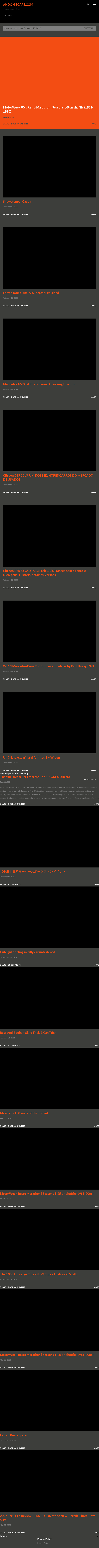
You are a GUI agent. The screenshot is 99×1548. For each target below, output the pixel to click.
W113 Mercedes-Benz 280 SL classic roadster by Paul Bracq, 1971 (48, 666)
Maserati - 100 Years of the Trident (24, 1113)
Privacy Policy (42, 1543)
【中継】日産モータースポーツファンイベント (33, 871)
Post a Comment (19, 124)
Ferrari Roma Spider (14, 1435)
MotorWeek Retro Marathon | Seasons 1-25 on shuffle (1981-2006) (47, 1193)
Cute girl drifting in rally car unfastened (27, 952)
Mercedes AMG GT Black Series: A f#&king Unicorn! (39, 384)
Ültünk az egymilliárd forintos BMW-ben (31, 757)
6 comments (14, 884)
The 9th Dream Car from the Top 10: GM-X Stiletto (35, 777)
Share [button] (6, 124)
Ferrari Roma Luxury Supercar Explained (31, 293)
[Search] (88, 4)
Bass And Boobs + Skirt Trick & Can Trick (28, 1032)
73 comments (14, 965)
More (93, 124)
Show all (89, 28)
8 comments (14, 1045)
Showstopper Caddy (17, 201)
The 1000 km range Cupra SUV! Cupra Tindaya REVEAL (38, 1274)
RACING (8, 15)
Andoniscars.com (18, 4)
